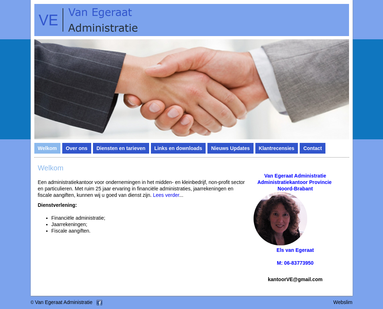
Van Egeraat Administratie (64, 302)
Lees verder (166, 195)
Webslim (342, 302)
